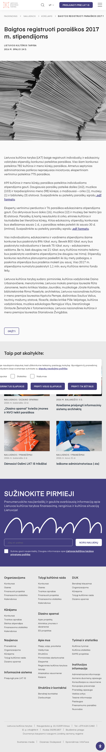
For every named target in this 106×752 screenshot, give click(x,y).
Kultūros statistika (81, 649)
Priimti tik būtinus (82, 386)
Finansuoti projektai (14, 591)
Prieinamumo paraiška (84, 705)
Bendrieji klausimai (82, 583)
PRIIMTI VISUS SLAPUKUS (48, 386)
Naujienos (30, 16)
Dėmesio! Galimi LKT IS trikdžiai (25, 463)
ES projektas (44, 630)
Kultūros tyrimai (80, 645)
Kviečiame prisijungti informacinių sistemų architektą (78, 407)
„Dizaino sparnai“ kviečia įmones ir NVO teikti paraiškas (26, 410)
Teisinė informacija (82, 697)
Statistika (18, 376)
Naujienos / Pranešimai (18, 454)
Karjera (42, 676)
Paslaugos (77, 701)
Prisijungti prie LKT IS (76, 5)
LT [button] (50, 5)
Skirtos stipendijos (13, 623)
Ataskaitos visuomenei (50, 673)
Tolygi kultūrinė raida (83, 595)
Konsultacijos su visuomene (86, 681)
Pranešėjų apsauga (82, 689)
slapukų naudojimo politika (53, 368)
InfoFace (84, 741)
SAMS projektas (80, 653)
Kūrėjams (46, 16)
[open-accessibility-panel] (100, 746)
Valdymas (43, 649)
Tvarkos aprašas (13, 619)
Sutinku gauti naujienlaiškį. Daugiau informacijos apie (49, 552)
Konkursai (9, 583)
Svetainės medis (26, 741)
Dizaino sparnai (80, 598)
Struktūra (43, 653)
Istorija (41, 669)
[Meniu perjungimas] (100, 5)
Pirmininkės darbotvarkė (51, 657)
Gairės (7, 587)
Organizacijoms (80, 587)
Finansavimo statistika (15, 595)
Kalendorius (10, 598)
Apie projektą (45, 619)
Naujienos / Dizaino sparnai (21, 399)
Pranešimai (10, 645)
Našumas (38, 376)
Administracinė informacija (86, 674)
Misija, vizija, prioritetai (49, 645)
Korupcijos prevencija (83, 685)
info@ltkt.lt (32, 729)
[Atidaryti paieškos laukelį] (43, 5)
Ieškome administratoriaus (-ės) (77, 463)
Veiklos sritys (78, 693)
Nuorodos (77, 709)
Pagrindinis (11, 16)
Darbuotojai (44, 697)
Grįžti (11, 331)
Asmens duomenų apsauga (86, 678)
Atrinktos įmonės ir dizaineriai (48, 625)
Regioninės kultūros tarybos (52, 665)
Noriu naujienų (88, 542)
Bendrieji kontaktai (48, 693)
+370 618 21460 (86, 725)
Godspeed (55, 741)
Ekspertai (43, 661)
